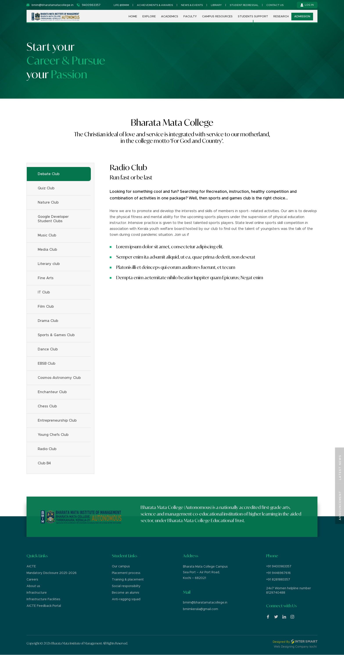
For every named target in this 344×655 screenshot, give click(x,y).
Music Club (47, 235)
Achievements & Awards (155, 5)
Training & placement (128, 579)
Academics (169, 19)
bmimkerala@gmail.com (200, 609)
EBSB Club (46, 363)
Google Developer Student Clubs (53, 219)
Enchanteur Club (52, 392)
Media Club (47, 249)
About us (33, 586)
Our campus (121, 566)
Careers (32, 579)
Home (133, 19)
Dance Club (48, 349)
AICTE (31, 566)
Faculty (190, 19)
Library (216, 5)
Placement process (126, 573)
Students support (253, 19)
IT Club (44, 292)
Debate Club (48, 174)
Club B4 (44, 463)
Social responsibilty (126, 586)
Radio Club (47, 449)
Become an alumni (125, 592)
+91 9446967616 (278, 573)
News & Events (192, 5)
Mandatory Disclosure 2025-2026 (52, 573)
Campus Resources (217, 19)
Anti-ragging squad (126, 599)
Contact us (275, 5)
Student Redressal (244, 5)
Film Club (46, 306)
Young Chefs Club (53, 435)
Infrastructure (37, 592)
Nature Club (48, 202)
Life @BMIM (121, 5)
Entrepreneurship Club (57, 420)
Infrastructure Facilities (43, 599)
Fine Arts (46, 278)
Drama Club (48, 321)
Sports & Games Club (56, 335)
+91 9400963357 (278, 566)
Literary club (49, 264)
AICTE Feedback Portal (44, 605)
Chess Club (47, 406)
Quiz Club (46, 188)
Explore (149, 19)
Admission (302, 19)
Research (281, 19)
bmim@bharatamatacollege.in (205, 602)
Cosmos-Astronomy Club (59, 378)
